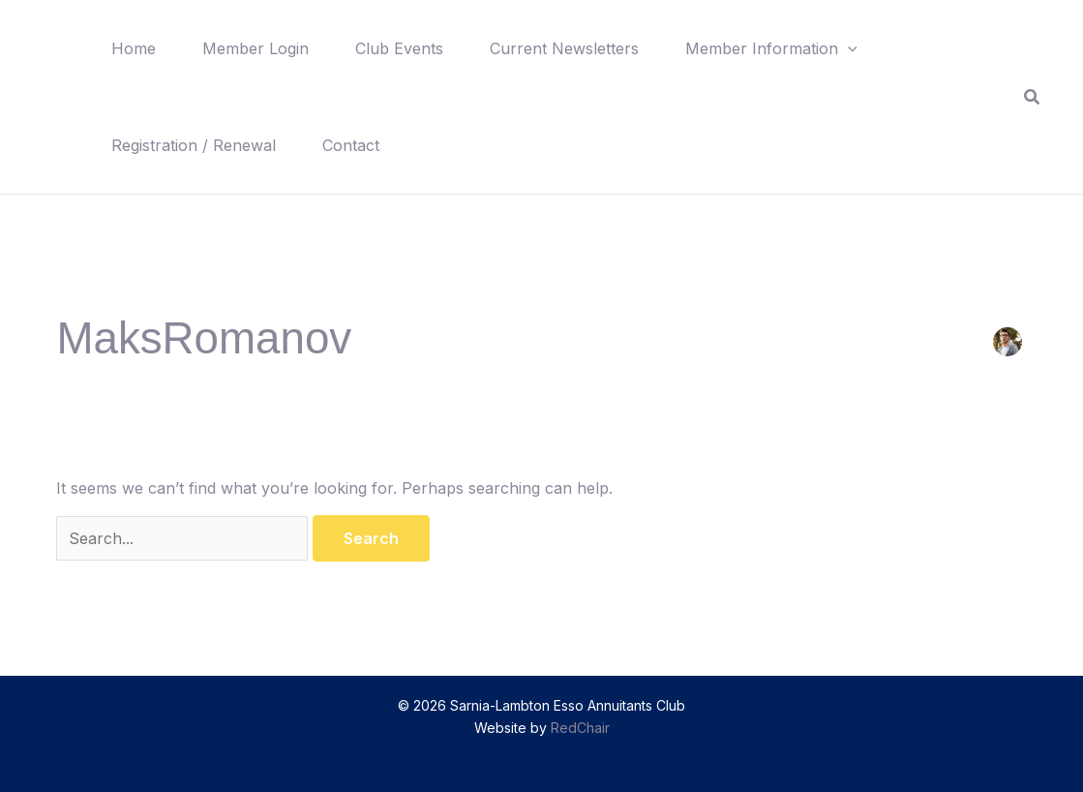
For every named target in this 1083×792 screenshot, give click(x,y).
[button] (847, 48)
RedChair (580, 727)
